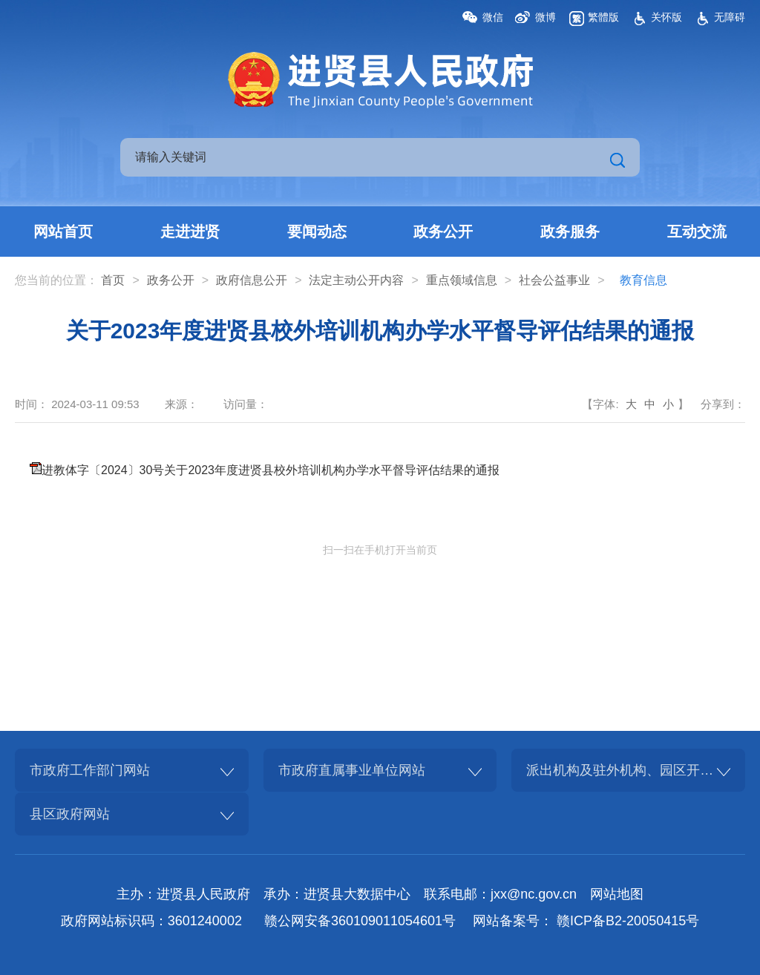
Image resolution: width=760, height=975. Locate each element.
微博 (545, 17)
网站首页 (63, 231)
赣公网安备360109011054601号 (360, 920)
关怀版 (666, 17)
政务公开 (443, 231)
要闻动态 (317, 231)
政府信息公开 (251, 280)
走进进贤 (190, 231)
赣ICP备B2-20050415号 (628, 920)
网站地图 (616, 894)
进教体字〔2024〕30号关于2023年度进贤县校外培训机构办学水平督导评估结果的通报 (270, 470)
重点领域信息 (461, 280)
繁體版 (603, 17)
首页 (113, 280)
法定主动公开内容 (356, 280)
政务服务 (570, 231)
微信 (492, 17)
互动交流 (697, 231)
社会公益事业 (554, 280)
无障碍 (729, 17)
